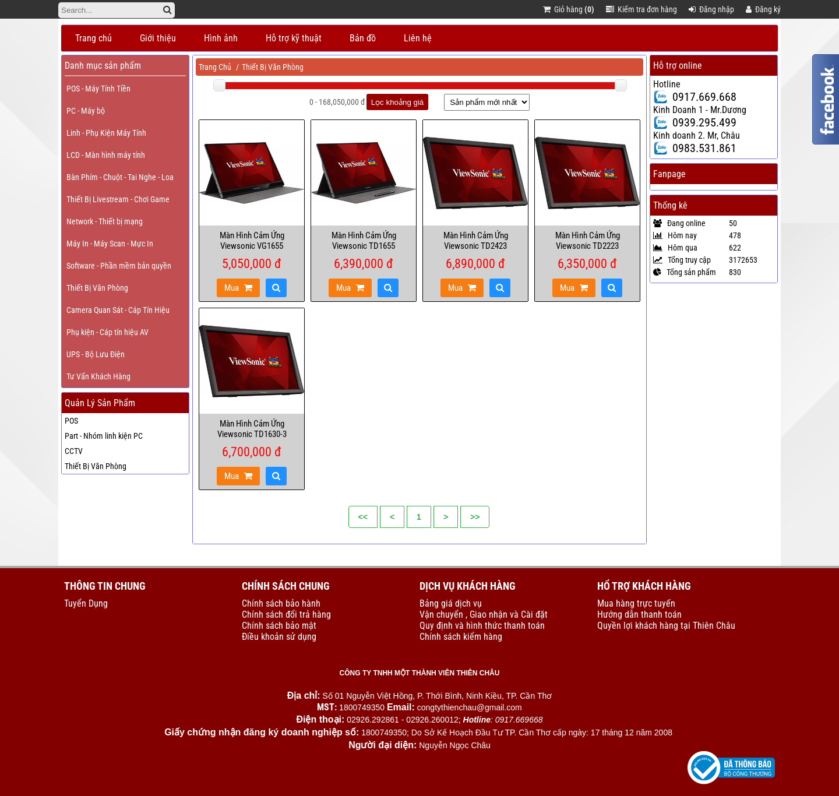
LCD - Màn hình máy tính (105, 155)
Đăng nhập (711, 9)
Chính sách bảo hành (281, 603)
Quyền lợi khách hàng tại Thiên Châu (666, 625)
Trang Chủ (215, 67)
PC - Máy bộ (85, 110)
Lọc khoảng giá (397, 102)
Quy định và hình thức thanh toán (482, 625)
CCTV (74, 451)
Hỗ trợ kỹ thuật (294, 38)
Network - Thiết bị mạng (104, 221)
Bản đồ (363, 38)
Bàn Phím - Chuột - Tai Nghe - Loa (120, 177)
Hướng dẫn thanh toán (639, 614)
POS (71, 420)
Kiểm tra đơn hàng (641, 9)
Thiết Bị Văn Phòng (97, 288)
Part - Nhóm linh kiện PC (104, 436)
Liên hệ (418, 38)
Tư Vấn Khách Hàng (98, 376)
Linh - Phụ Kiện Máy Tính (106, 133)
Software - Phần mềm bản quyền (118, 265)
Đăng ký (763, 9)
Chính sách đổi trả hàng (286, 614)
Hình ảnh (221, 38)
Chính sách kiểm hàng (461, 636)
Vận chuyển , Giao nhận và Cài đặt (484, 614)
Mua (238, 288)
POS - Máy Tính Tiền (98, 88)
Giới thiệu (158, 38)
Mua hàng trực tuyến (636, 603)
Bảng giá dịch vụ (451, 603)
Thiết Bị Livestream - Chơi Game (118, 199)
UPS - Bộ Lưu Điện (95, 354)
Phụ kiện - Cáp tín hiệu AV (107, 332)
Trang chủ (93, 38)
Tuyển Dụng (86, 603)
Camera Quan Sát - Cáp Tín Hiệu (118, 310)
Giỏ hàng (568, 9)
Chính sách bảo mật (279, 625)
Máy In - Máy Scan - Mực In (109, 243)
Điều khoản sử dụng (279, 636)
